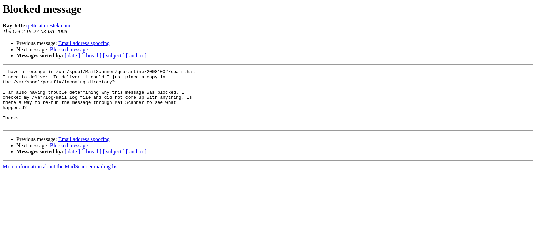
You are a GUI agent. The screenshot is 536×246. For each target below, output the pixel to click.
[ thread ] (91, 55)
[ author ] (136, 55)
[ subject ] (114, 55)
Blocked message (69, 49)
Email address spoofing (84, 43)
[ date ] (72, 55)
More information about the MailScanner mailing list (61, 178)
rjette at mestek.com (48, 25)
